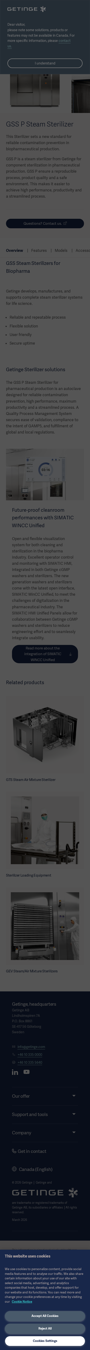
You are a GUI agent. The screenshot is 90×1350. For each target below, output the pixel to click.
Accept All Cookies (45, 1316)
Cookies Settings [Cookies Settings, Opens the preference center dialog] (45, 1341)
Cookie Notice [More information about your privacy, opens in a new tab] (22, 1302)
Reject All (45, 1328)
